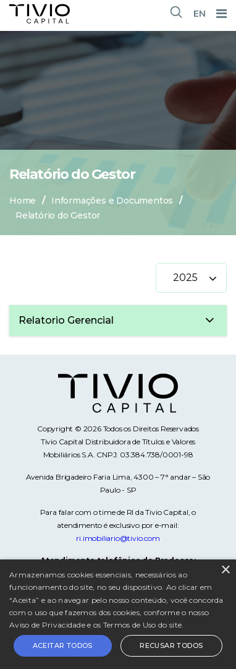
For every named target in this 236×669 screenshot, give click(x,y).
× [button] (225, 570)
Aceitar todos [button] (63, 645)
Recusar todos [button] (171, 645)
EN (199, 13)
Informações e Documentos (112, 200)
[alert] (118, 614)
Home (22, 200)
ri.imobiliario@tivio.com (117, 538)
